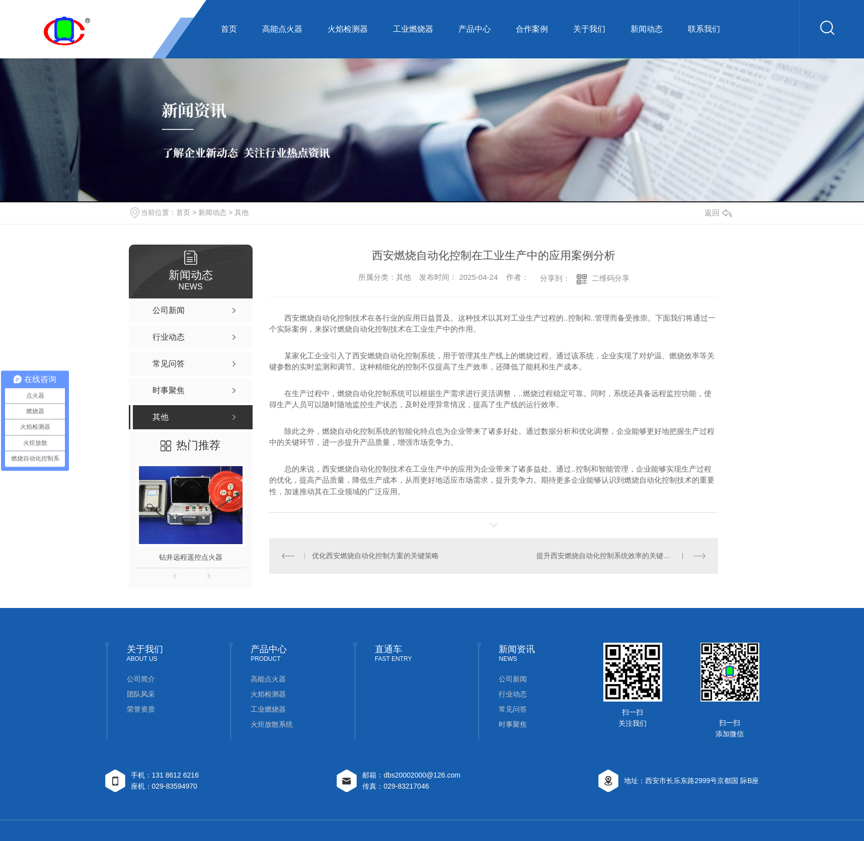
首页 (229, 29)
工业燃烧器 (413, 29)
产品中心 (474, 29)
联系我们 (704, 29)
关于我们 (589, 29)
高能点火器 (282, 29)
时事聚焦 (513, 724)
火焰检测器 (348, 29)
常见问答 (513, 709)
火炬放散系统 (272, 724)
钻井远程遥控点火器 (190, 557)
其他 (241, 212)
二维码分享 (611, 278)
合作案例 (532, 29)
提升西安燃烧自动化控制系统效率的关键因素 (606, 556)
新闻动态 (647, 29)
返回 (718, 212)
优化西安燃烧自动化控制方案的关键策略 (375, 556)
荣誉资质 (141, 709)
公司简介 (141, 679)
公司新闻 (513, 679)
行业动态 (513, 694)
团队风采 (141, 694)
